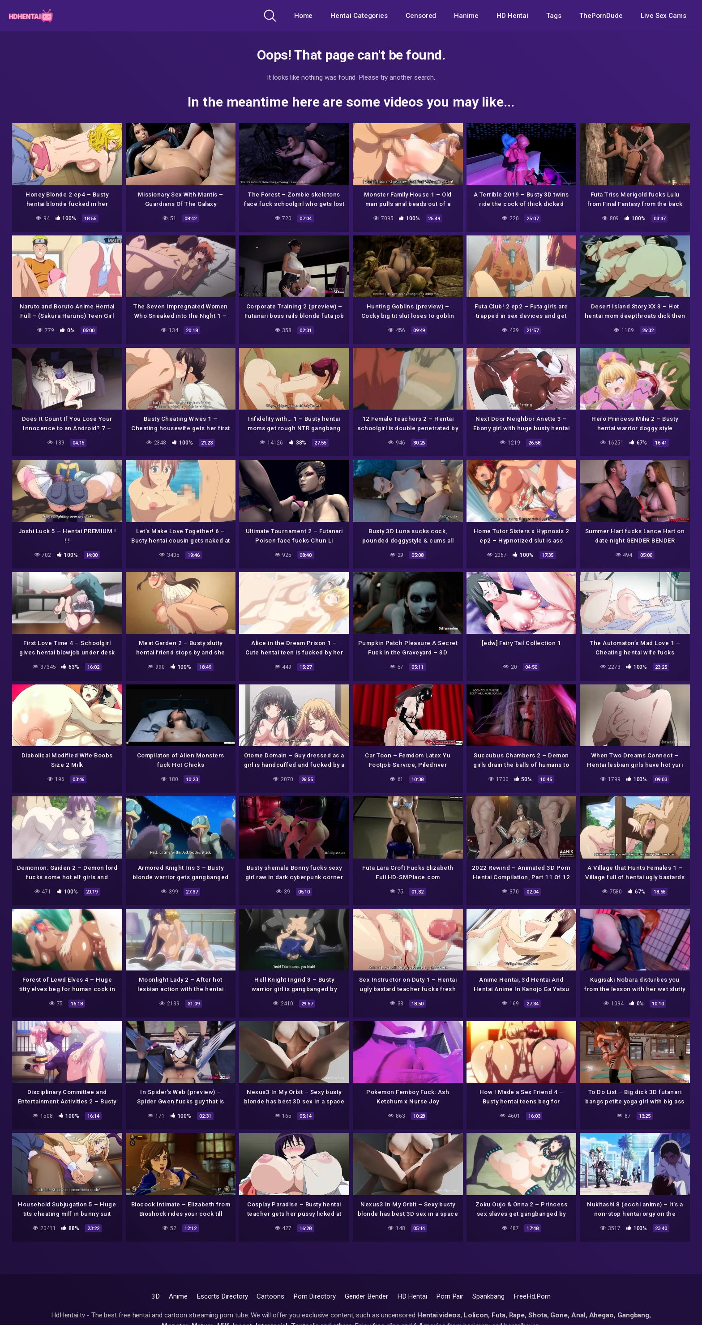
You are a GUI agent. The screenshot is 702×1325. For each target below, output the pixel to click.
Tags (553, 16)
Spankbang (488, 1296)
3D (155, 1296)
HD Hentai (512, 16)
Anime (178, 1296)
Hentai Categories (359, 16)
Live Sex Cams (663, 16)
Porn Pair (449, 1296)
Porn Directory (314, 1296)
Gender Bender (366, 1296)
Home (303, 16)
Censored (421, 16)
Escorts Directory (222, 1296)
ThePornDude (601, 16)
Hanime (466, 16)
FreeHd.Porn (532, 1296)
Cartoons (270, 1296)
